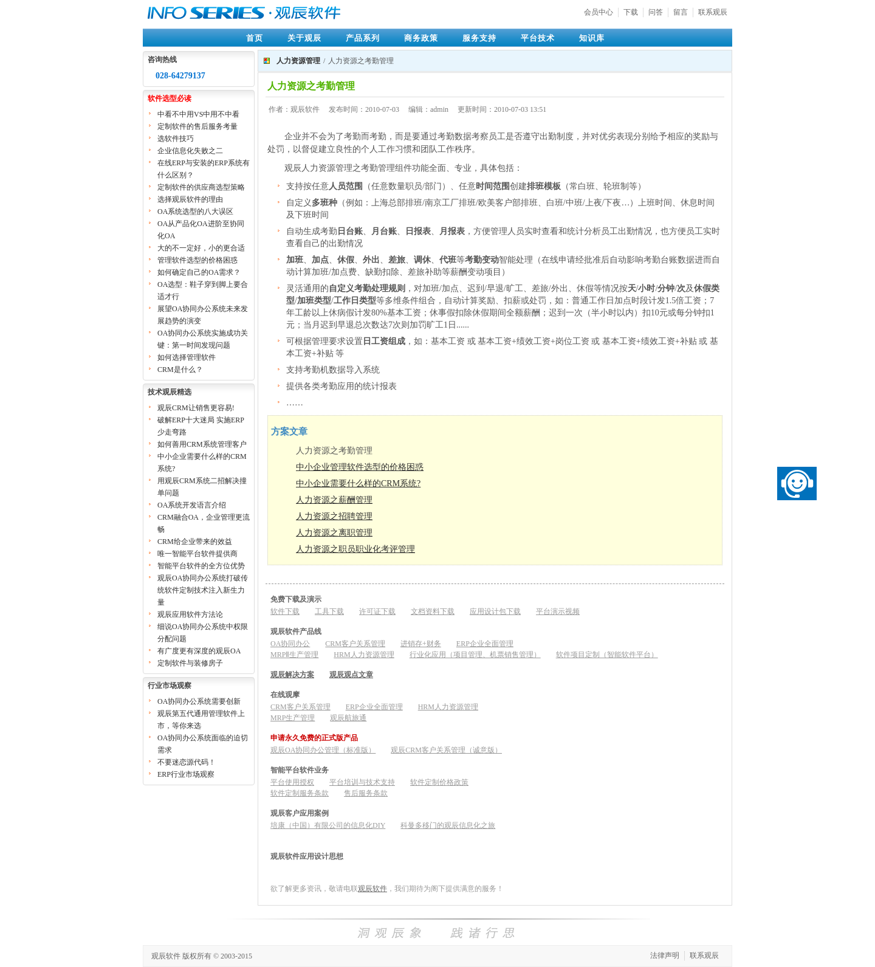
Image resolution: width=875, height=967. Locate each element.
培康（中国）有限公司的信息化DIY (327, 825)
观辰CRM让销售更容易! (196, 408)
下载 (630, 12)
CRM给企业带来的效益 (194, 541)
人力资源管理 (298, 61)
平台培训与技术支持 (362, 782)
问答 (655, 12)
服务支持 (479, 38)
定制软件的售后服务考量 (197, 126)
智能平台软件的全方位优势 (201, 566)
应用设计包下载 (495, 611)
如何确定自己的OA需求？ (199, 272)
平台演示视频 (558, 611)
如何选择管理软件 (186, 357)
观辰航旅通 (348, 718)
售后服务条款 (366, 793)
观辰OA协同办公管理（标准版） (323, 750)
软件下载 (285, 611)
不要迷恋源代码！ (186, 762)
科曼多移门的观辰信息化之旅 (447, 825)
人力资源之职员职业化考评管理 (355, 549)
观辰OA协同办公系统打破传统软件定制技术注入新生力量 (202, 590)
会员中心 (598, 12)
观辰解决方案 (292, 674)
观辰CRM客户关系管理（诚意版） (446, 750)
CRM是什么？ (180, 369)
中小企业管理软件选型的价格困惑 (360, 467)
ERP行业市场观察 (185, 774)
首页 (254, 38)
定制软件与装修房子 (190, 663)
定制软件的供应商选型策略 (201, 187)
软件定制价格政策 (439, 782)
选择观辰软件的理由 (190, 199)
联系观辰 (712, 12)
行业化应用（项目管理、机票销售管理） (475, 654)
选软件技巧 (175, 138)
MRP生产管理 (292, 718)
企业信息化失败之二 (190, 150)
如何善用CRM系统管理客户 (202, 444)
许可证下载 (377, 611)
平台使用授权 (292, 782)
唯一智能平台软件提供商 (197, 553)
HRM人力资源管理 (364, 654)
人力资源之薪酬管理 (334, 499)
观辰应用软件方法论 (190, 614)
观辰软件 (372, 888)
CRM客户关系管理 (355, 643)
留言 (680, 12)
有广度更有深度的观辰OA (199, 651)
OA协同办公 (290, 643)
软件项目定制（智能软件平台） (607, 654)
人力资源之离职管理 (334, 532)
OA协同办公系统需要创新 (199, 701)
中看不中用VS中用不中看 (198, 114)
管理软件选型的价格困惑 (197, 260)
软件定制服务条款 (299, 793)
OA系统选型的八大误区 (195, 211)
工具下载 (329, 611)
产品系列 (363, 38)
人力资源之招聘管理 (334, 516)
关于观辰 (304, 38)
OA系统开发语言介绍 (191, 505)
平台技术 (538, 38)
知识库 (592, 38)
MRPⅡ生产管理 (294, 654)
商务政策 (421, 38)
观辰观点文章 (351, 674)
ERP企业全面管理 (484, 643)
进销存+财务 (420, 643)
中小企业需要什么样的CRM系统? (358, 483)
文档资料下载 (433, 611)
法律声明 (664, 955)
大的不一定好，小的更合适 (201, 248)
